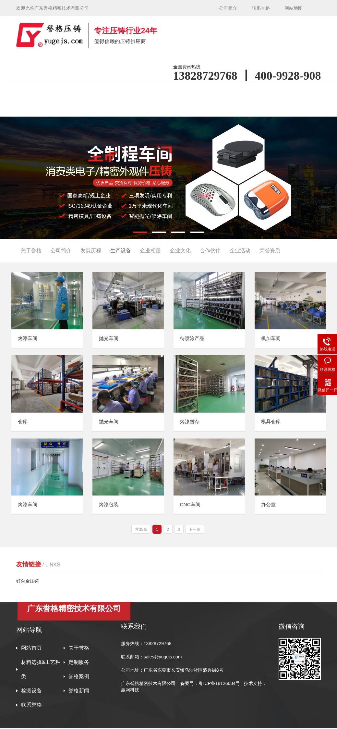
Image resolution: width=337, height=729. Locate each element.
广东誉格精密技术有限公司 (148, 684)
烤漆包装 (109, 505)
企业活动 (240, 250)
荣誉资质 (269, 250)
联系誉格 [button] (86, 107)
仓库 (23, 422)
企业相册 (150, 250)
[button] (140, 232)
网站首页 (42, 90)
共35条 (141, 530)
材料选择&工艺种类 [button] (140, 90)
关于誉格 (31, 250)
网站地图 (293, 8)
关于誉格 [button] (86, 90)
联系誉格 (261, 8)
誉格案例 (237, 90)
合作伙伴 (210, 250)
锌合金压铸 (27, 581)
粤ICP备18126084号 (220, 684)
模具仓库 (271, 422)
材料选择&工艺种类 (41, 670)
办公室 (269, 505)
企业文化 (180, 250)
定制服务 (78, 663)
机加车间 (271, 338)
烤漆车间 (28, 338)
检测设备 (281, 90)
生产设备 (120, 250)
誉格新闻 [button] (43, 107)
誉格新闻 (78, 691)
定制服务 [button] (194, 90)
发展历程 (90, 250)
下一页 (194, 530)
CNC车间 (191, 505)
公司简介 (228, 8)
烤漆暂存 (190, 422)
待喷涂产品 (193, 338)
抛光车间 (109, 338)
